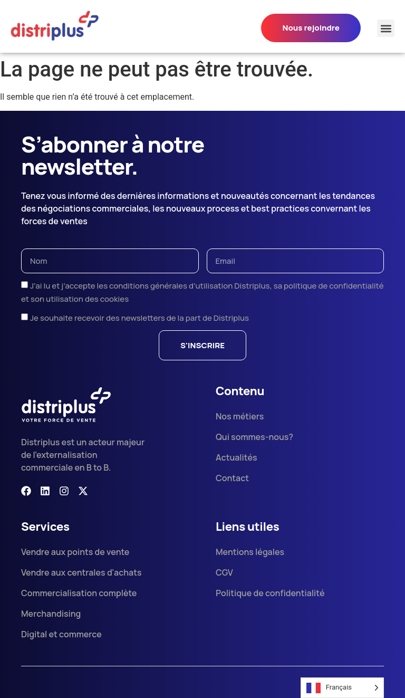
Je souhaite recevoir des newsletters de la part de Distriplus (139, 317)
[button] (385, 28)
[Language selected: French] (342, 687)
